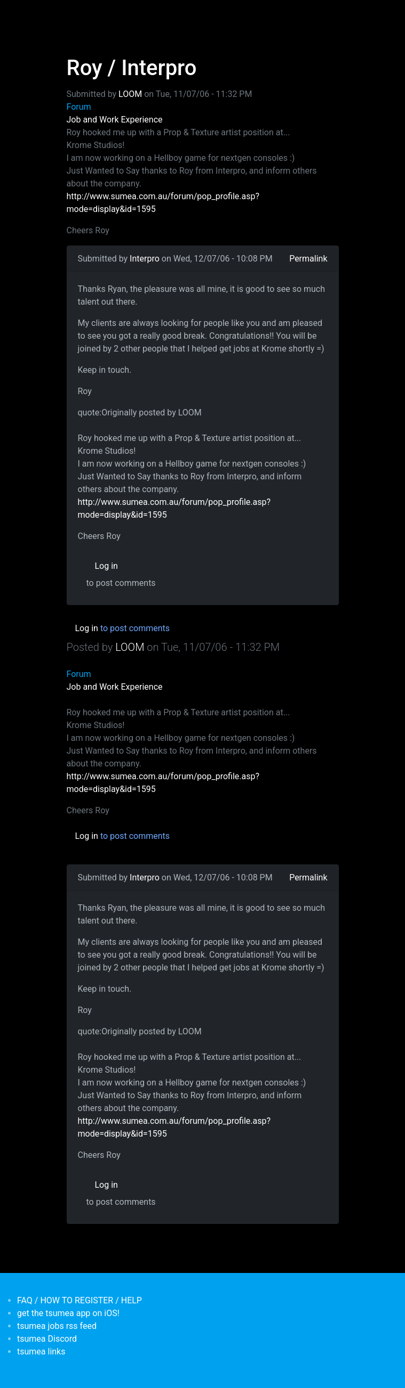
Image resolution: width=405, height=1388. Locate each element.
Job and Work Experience (115, 120)
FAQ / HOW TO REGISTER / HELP (79, 1300)
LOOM (130, 94)
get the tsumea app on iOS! (68, 1313)
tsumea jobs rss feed (57, 1326)
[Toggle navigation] (74, 15)
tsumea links (41, 1351)
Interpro (145, 259)
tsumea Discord (47, 1339)
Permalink (308, 259)
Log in (106, 566)
